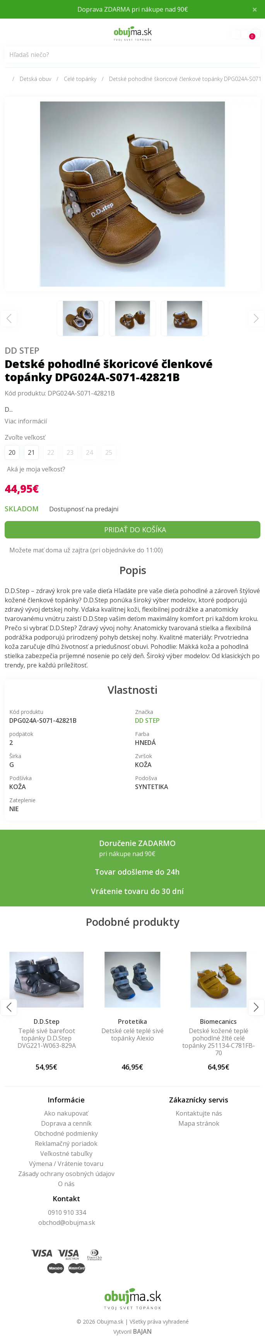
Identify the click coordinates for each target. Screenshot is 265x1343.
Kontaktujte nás (199, 1113)
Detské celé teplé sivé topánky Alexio (218, 1034)
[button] (8, 1007)
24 (89, 452)
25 (108, 452)
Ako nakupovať (66, 1113)
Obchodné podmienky (66, 1133)
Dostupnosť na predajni (83, 509)
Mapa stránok (198, 1123)
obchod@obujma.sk (66, 1222)
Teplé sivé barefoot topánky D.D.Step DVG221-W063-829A (132, 1038)
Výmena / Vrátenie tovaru (66, 1163)
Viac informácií (26, 421)
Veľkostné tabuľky (66, 1153)
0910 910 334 (67, 1212)
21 (31, 452)
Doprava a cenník (66, 1123)
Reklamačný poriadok (66, 1143)
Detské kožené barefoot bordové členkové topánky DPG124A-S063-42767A (46, 1042)
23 (70, 452)
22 (50, 452)
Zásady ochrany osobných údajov (66, 1173)
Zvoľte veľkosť (25, 437)
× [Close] (254, 9)
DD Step (22, 350)
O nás (66, 1184)
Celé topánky (80, 79)
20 (12, 452)
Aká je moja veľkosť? (36, 469)
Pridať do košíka (135, 529)
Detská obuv (35, 79)
